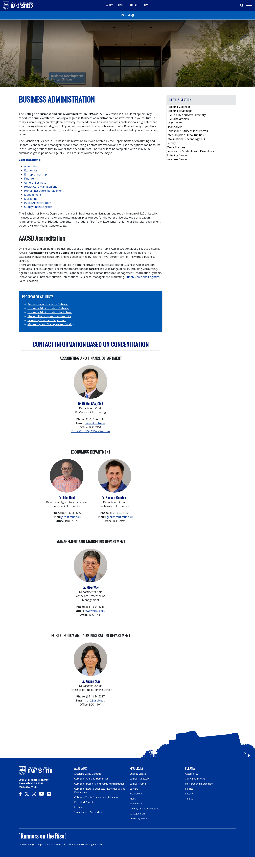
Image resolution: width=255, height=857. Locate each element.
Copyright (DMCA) (195, 778)
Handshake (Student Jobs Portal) (187, 131)
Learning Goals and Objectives (47, 320)
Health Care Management (40, 186)
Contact (134, 5)
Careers (134, 788)
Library (171, 143)
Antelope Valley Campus (87, 773)
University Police (139, 818)
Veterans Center (177, 159)
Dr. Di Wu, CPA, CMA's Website (90, 431)
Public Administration (37, 203)
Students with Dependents (89, 812)
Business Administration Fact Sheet (50, 312)
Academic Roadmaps (179, 111)
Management (33, 195)
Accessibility (191, 773)
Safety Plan (136, 803)
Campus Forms (138, 783)
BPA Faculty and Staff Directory (186, 115)
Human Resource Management (43, 190)
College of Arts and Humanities (91, 778)
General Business (35, 182)
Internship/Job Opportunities (185, 135)
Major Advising (176, 147)
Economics (30, 170)
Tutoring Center (177, 155)
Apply (109, 5)
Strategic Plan (137, 813)
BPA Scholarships (178, 119)
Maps (133, 798)
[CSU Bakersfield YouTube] (43, 794)
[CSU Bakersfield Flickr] (50, 794)
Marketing (30, 199)
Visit (120, 5)
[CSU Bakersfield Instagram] (35, 794)
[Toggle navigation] (248, 5)
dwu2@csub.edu (95, 423)
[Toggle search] (242, 5)
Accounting (31, 166)
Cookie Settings (26, 844)
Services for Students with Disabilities (190, 151)
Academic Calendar (178, 107)
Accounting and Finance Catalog (48, 304)
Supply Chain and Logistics (142, 277)
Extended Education (85, 802)
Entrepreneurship (35, 174)
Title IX (189, 798)
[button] (201, 100)
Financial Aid (174, 127)
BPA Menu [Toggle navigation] (125, 15)
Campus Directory (140, 778)
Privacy (189, 793)
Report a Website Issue (49, 844)
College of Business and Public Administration (99, 783)
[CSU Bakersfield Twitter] (28, 794)
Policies (189, 788)
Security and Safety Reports (145, 808)
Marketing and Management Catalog (51, 324)
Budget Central (138, 773)
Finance (29, 178)
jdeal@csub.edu (71, 517)
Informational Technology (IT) (186, 139)
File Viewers (136, 793)
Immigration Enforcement (199, 783)
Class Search (174, 123)
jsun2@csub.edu (95, 700)
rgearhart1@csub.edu (119, 517)
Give (146, 5)
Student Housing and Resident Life (49, 316)
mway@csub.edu (95, 611)
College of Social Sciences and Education (96, 797)
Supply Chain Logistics (38, 207)
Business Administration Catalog (48, 308)
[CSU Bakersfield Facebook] (22, 794)
